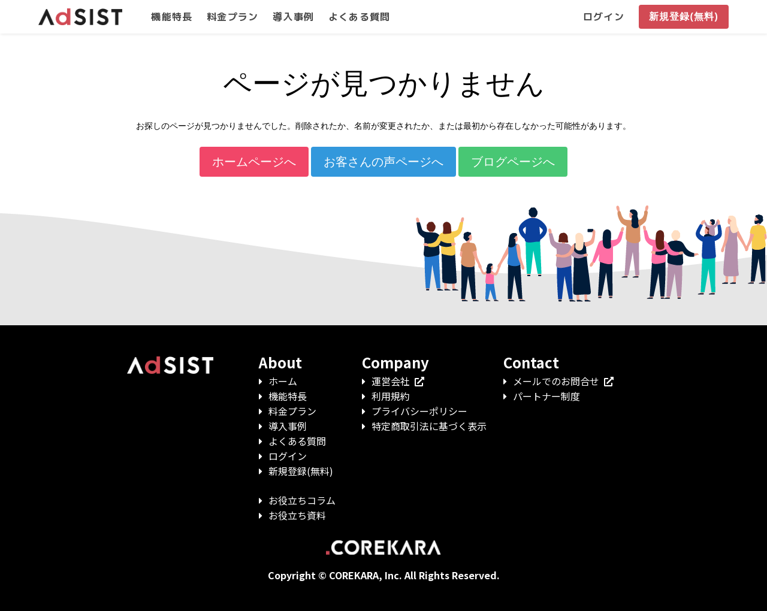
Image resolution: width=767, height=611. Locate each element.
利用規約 (391, 396)
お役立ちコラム (302, 500)
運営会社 (398, 381)
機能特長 (287, 396)
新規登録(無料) (300, 471)
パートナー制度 (546, 396)
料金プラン (292, 411)
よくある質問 (297, 441)
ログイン (287, 456)
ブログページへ (513, 161)
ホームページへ (254, 161)
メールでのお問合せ (563, 381)
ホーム (282, 381)
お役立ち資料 (297, 515)
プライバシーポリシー (419, 411)
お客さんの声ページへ (383, 161)
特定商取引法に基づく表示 (429, 426)
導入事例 (287, 426)
